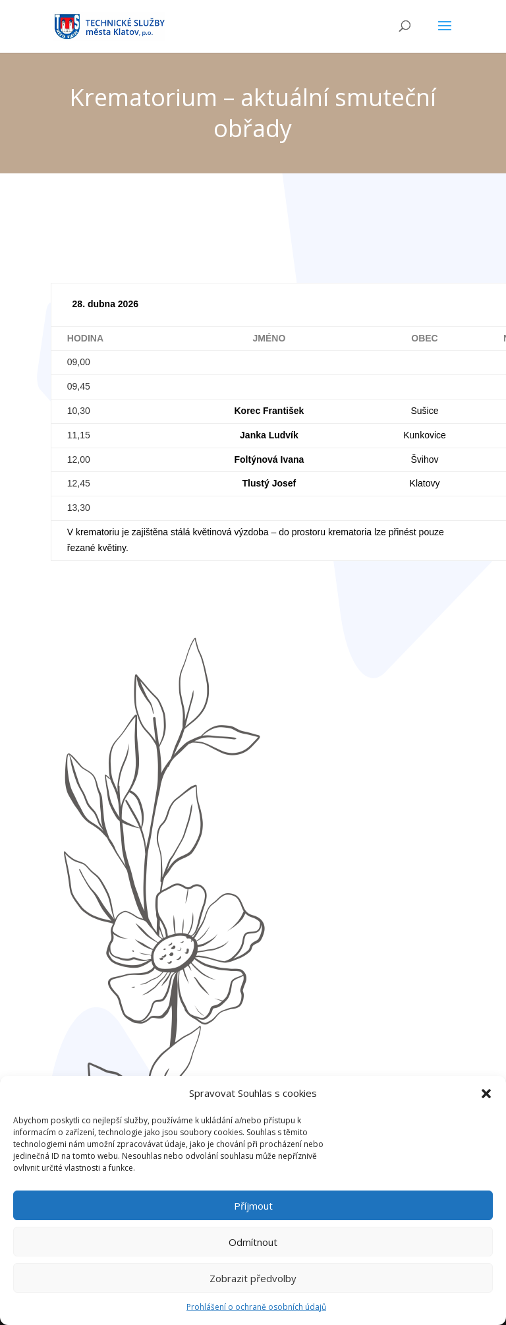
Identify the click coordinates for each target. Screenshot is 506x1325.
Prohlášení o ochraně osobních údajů (256, 1314)
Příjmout (253, 1212)
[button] (486, 1100)
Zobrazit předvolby (253, 1284)
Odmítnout (253, 1248)
